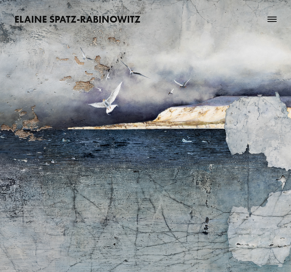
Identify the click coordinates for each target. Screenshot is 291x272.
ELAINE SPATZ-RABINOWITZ (77, 19)
